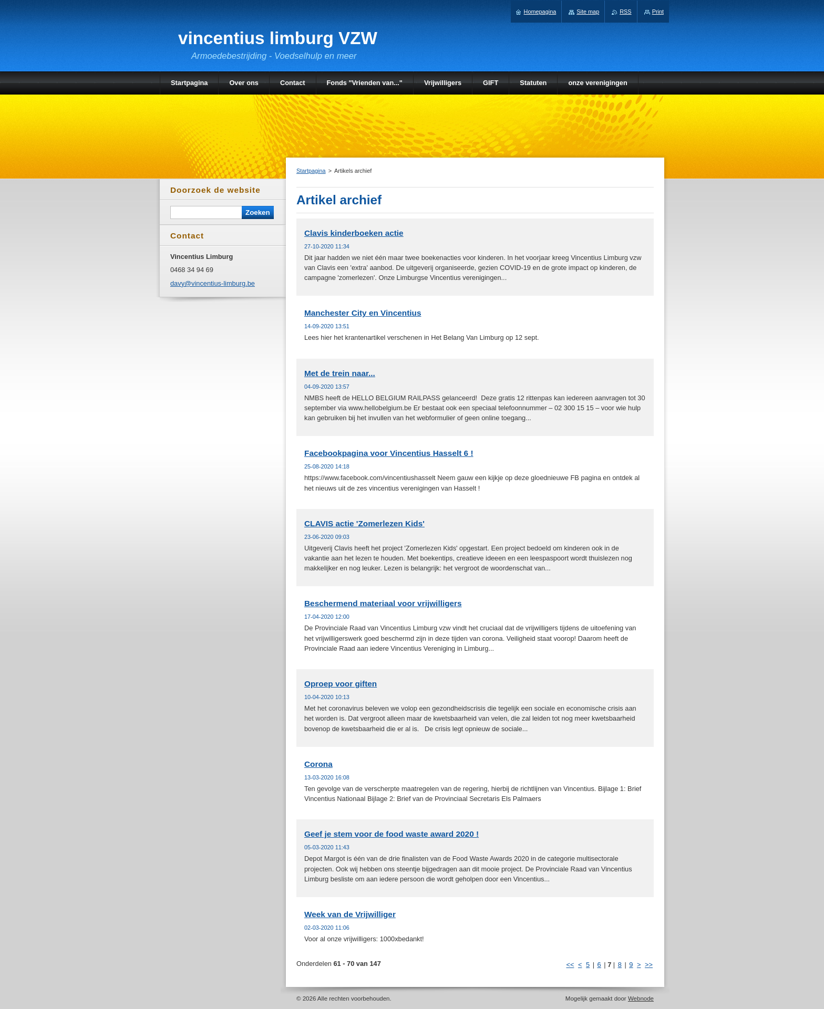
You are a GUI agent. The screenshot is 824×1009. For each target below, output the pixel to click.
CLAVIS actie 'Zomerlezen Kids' (364, 523)
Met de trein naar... (339, 373)
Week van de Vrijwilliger (350, 914)
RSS (625, 11)
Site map (587, 11)
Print (658, 11)
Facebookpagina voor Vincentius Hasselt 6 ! (388, 453)
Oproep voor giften (340, 683)
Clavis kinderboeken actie (354, 232)
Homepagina (540, 11)
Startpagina (311, 171)
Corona (318, 764)
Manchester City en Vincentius (362, 312)
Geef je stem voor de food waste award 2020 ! (391, 833)
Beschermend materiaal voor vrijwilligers (383, 603)
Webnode (641, 998)
